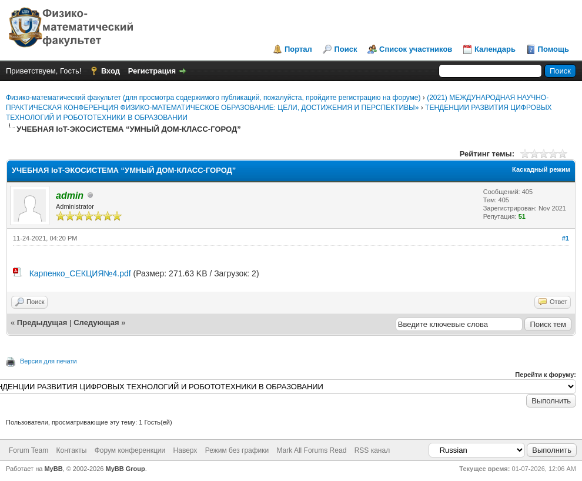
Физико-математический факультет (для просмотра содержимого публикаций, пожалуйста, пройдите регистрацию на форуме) (213, 97)
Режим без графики (237, 450)
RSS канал (372, 450)
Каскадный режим (541, 169)
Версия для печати (48, 361)
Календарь (495, 49)
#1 (565, 238)
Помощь (553, 49)
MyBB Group (125, 468)
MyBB (53, 468)
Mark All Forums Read (312, 450)
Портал (298, 49)
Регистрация (152, 70)
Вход (110, 70)
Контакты (71, 450)
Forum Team (28, 450)
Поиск (345, 49)
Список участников (415, 49)
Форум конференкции (130, 450)
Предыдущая (42, 322)
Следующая (97, 322)
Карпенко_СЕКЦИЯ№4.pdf (80, 273)
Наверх (185, 450)
